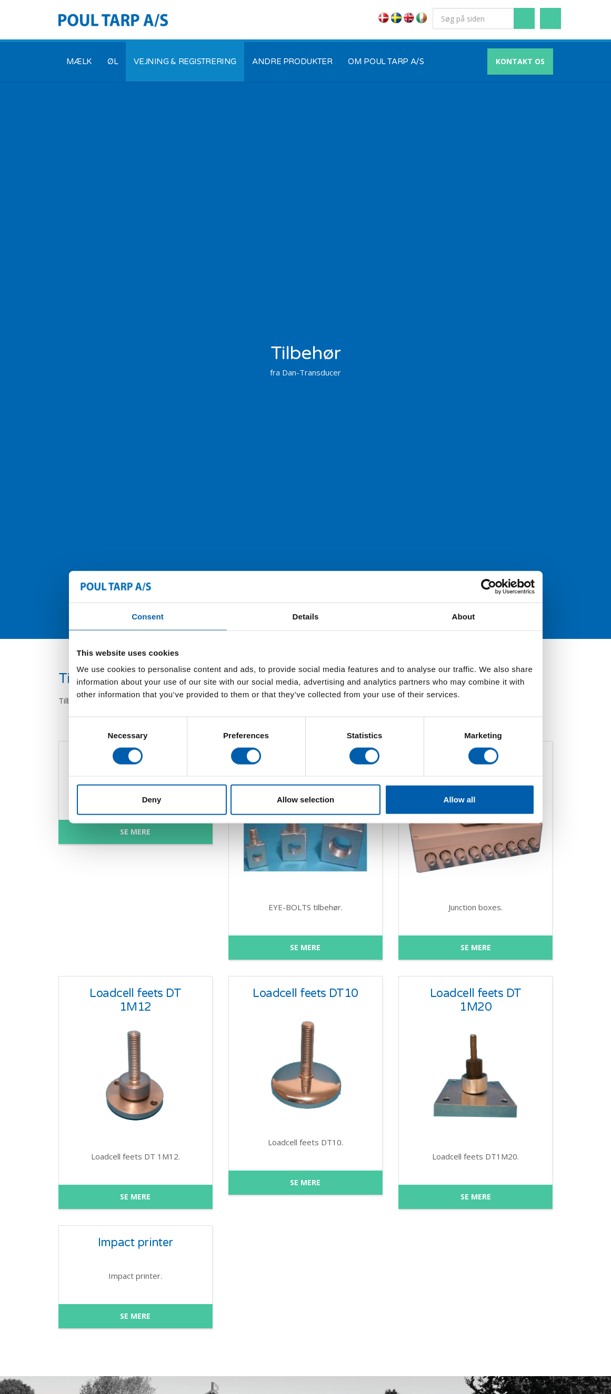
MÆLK (79, 61)
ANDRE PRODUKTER (292, 61)
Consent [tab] (148, 616)
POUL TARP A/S (113, 20)
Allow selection (305, 799)
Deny (152, 799)
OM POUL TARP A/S (386, 61)
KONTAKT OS (520, 61)
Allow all (460, 799)
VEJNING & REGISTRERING (185, 61)
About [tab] (463, 616)
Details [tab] (306, 616)
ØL (112, 61)
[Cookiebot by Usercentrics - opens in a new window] (489, 586)
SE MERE (135, 832)
